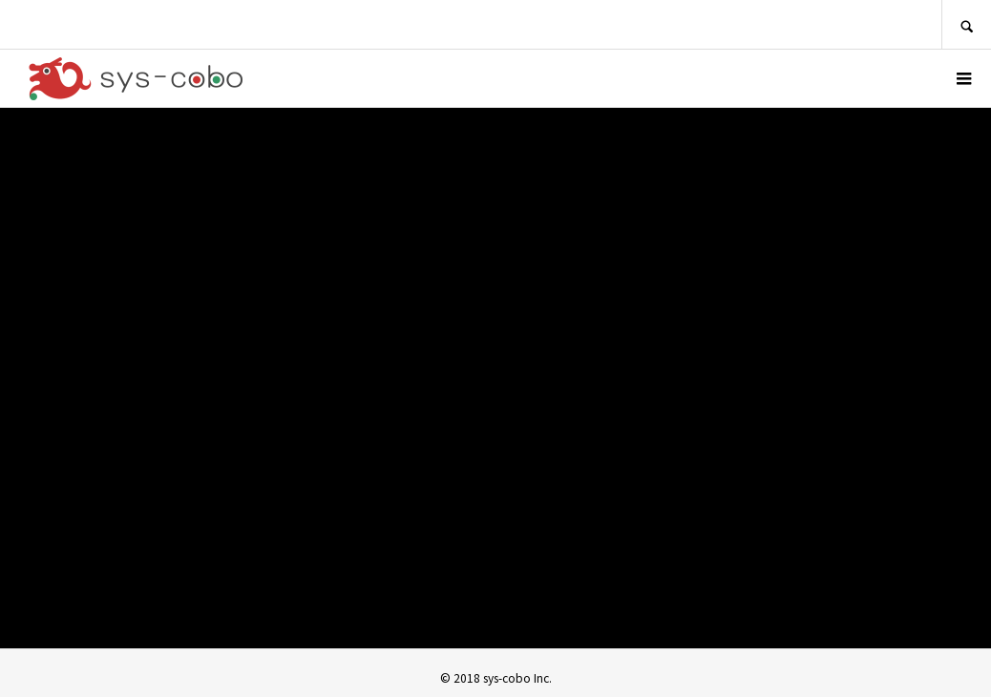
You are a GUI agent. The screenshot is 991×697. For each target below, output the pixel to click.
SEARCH (966, 24)
